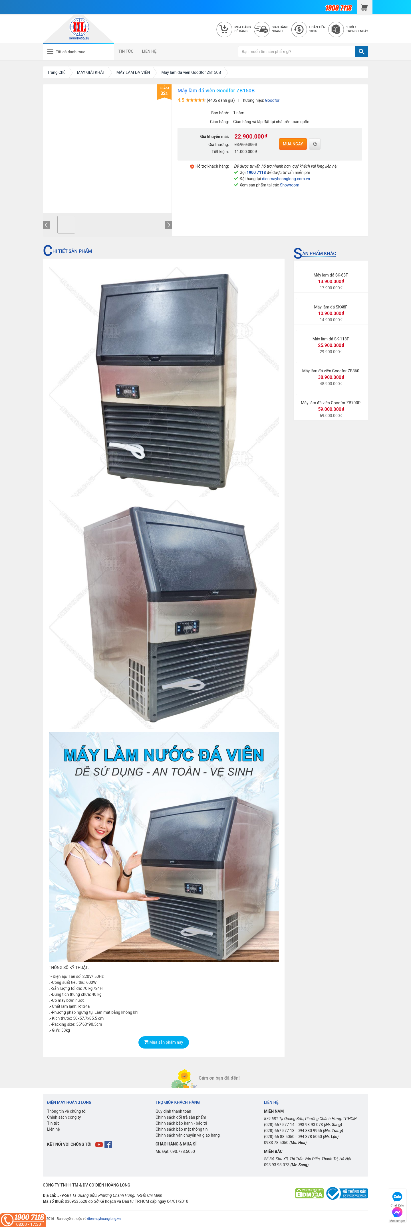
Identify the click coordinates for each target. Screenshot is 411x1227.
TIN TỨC (126, 51)
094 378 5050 (309, 1136)
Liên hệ (53, 1129)
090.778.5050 (182, 1151)
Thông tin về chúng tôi (66, 1111)
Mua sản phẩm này (163, 1042)
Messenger (397, 1214)
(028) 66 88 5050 (279, 1136)
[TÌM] (361, 51)
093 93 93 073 (310, 1124)
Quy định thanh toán (173, 1111)
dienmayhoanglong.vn (104, 1219)
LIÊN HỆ (149, 51)
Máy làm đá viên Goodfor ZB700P (330, 403)
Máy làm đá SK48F (330, 307)
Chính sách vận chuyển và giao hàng (188, 1135)
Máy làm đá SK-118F (331, 339)
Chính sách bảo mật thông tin (182, 1129)
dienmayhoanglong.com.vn (286, 178)
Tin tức (53, 1123)
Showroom (289, 185)
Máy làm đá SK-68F (331, 275)
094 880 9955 (309, 1130)
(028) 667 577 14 (279, 1124)
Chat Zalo (397, 1199)
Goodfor (272, 100)
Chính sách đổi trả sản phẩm (181, 1117)
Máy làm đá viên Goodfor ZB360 (330, 371)
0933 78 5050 (276, 1142)
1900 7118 (256, 172)
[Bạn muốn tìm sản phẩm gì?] (297, 51)
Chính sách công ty (64, 1117)
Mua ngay (293, 144)
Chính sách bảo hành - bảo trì (181, 1123)
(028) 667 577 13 (279, 1130)
